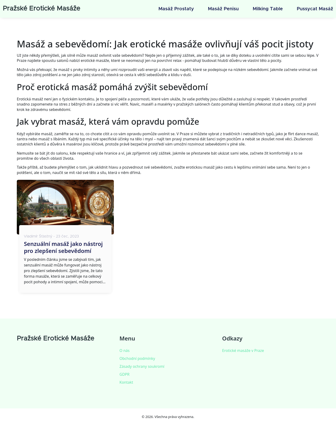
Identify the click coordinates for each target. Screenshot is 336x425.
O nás (124, 350)
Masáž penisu (223, 9)
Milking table (268, 9)
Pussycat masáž (315, 9)
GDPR (124, 374)
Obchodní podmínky (137, 358)
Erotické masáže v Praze (243, 350)
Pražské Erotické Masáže (41, 8)
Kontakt (126, 382)
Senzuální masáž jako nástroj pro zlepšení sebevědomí (63, 247)
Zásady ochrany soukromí (141, 366)
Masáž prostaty (176, 9)
